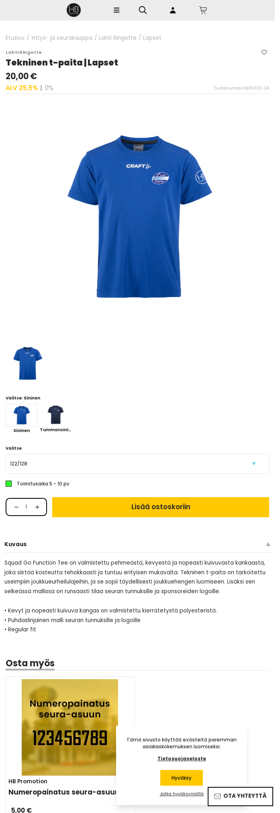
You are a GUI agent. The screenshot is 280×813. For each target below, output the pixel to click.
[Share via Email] (59, 708)
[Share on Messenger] (21, 708)
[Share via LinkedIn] (72, 708)
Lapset (152, 38)
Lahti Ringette (118, 38)
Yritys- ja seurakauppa (61, 38)
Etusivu (15, 38)
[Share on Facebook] (11, 708)
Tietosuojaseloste (181, 759)
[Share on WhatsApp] (45, 708)
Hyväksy (182, 778)
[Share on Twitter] (34, 708)
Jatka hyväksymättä (182, 794)
